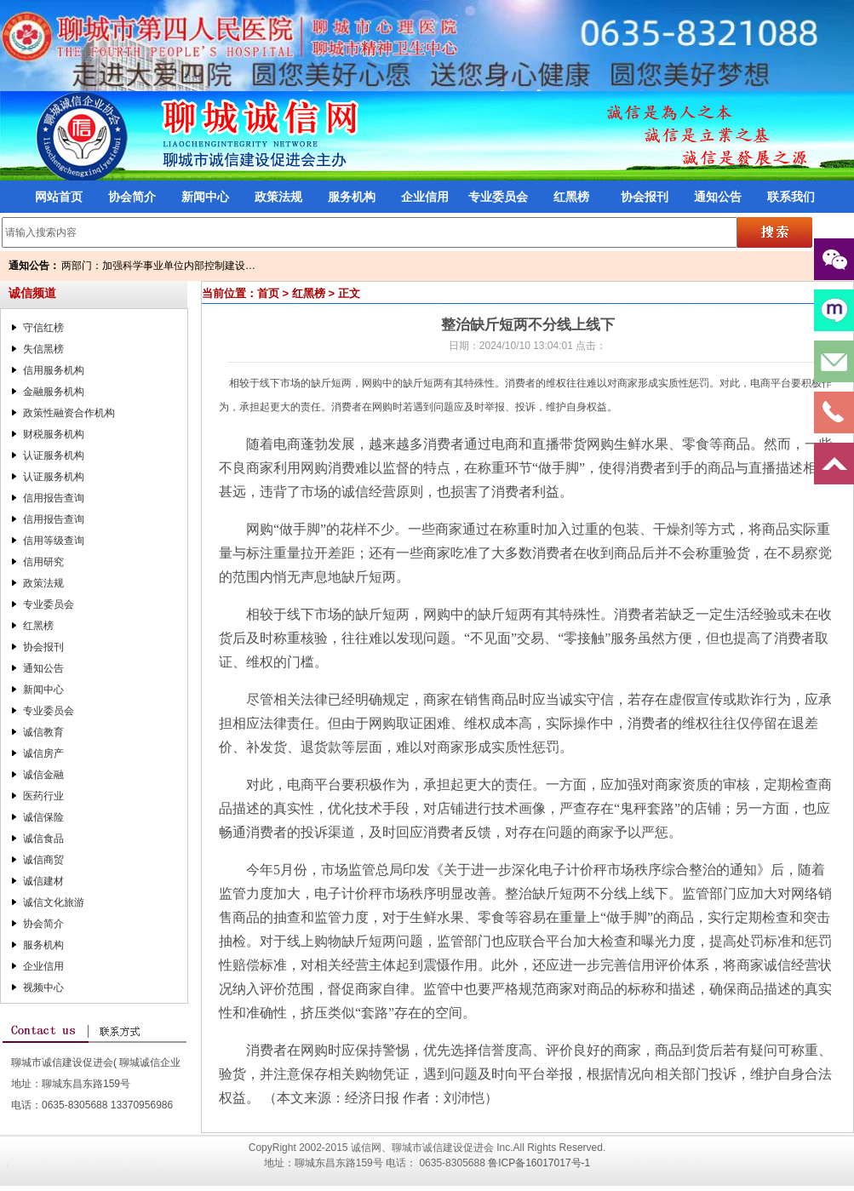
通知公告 (718, 196)
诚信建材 (43, 881)
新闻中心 (205, 196)
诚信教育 (43, 732)
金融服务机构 (53, 392)
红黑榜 (571, 196)
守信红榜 (43, 328)
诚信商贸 (43, 860)
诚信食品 (43, 839)
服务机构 (351, 196)
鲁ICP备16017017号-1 (539, 1163)
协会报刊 (644, 196)
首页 (268, 293)
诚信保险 (43, 817)
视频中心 (43, 987)
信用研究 (43, 562)
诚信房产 (43, 753)
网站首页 (59, 196)
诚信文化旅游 (53, 902)
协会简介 (132, 196)
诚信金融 (43, 775)
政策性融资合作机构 (69, 413)
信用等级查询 (53, 541)
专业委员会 (498, 196)
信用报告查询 (53, 498)
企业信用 (425, 196)
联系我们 (791, 196)
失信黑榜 (43, 349)
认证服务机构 (53, 455)
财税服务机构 (53, 434)
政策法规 (278, 196)
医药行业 (43, 796)
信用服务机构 (53, 370)
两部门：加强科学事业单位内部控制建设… (158, 266)
